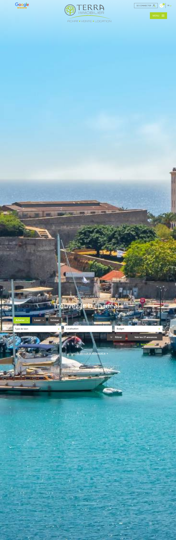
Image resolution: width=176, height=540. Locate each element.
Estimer (55, 320)
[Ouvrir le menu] (158, 15)
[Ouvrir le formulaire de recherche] (116, 337)
